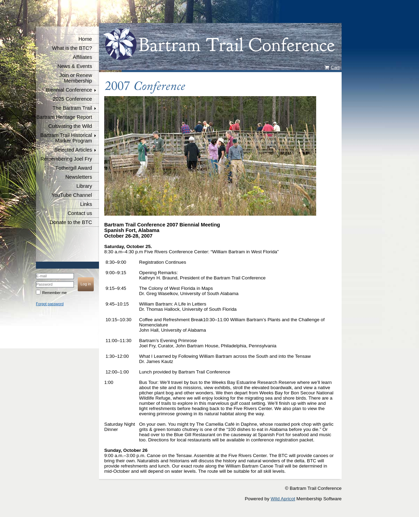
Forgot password (49, 304)
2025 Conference (72, 99)
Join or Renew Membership (75, 78)
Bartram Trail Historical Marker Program (66, 138)
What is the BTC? (72, 48)
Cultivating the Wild (70, 126)
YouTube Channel (72, 195)
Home (85, 39)
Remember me (54, 293)
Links (86, 204)
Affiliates (82, 57)
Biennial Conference (69, 90)
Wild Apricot (283, 498)
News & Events (75, 66)
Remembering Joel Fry (66, 159)
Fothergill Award (73, 168)
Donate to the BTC (71, 222)
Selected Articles (73, 150)
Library (84, 186)
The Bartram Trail (72, 108)
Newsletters (78, 177)
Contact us (80, 213)
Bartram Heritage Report (64, 117)
